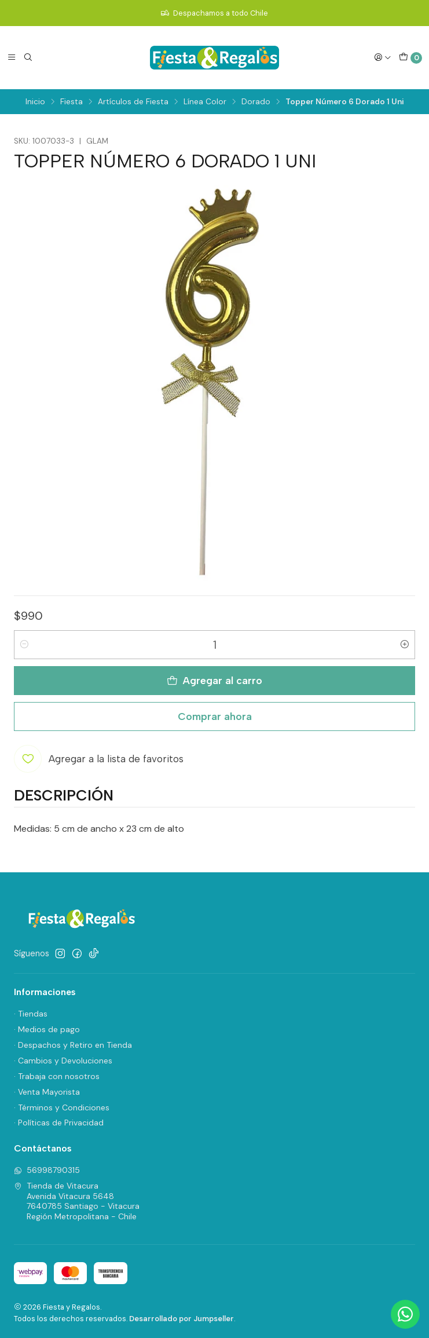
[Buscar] (27, 57)
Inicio (35, 102)
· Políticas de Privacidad (59, 1122)
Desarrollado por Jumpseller (181, 1319)
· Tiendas (30, 1013)
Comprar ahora (215, 716)
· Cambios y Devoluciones (63, 1060)
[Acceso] (382, 57)
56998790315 (47, 1170)
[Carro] (410, 58)
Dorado (255, 102)
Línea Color (205, 102)
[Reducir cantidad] (24, 645)
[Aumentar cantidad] (405, 645)
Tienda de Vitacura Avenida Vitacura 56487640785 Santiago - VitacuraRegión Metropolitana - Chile (77, 1201)
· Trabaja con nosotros (57, 1076)
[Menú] (11, 57)
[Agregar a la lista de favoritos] (99, 759)
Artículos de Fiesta (133, 102)
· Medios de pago (47, 1029)
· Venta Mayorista (47, 1092)
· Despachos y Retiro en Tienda (73, 1045)
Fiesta (71, 102)
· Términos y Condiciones (61, 1107)
